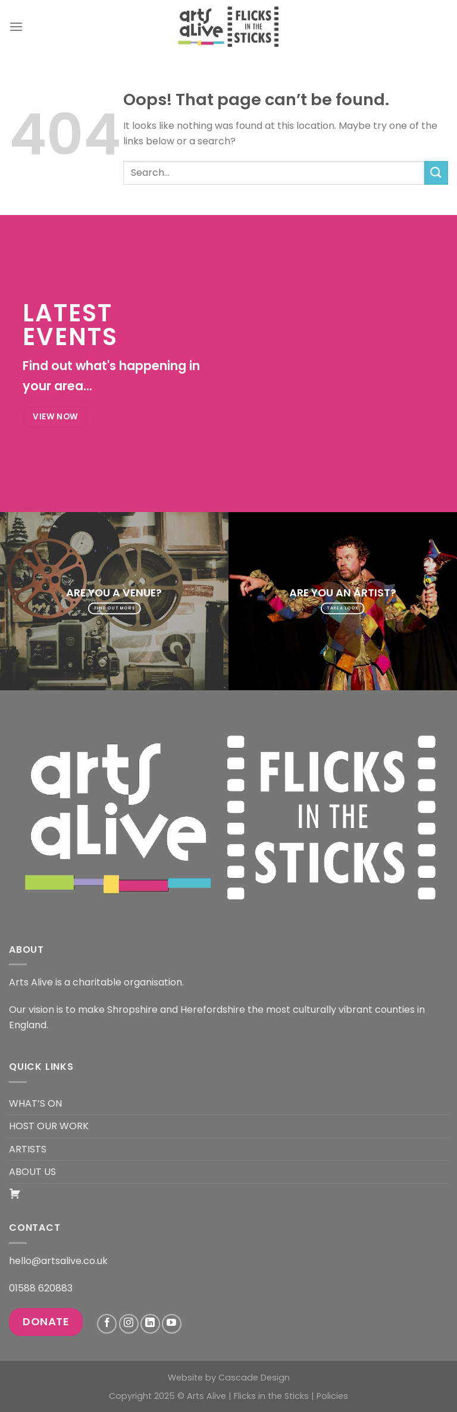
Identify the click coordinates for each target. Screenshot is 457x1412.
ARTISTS (27, 1149)
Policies (332, 1396)
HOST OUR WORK (49, 1126)
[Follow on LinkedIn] (150, 1324)
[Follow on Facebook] (107, 1324)
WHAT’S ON (35, 1103)
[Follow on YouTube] (171, 1324)
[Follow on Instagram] (129, 1324)
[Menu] (16, 26)
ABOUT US (32, 1172)
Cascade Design (254, 1377)
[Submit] (436, 172)
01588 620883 (41, 1288)
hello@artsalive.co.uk (58, 1261)
